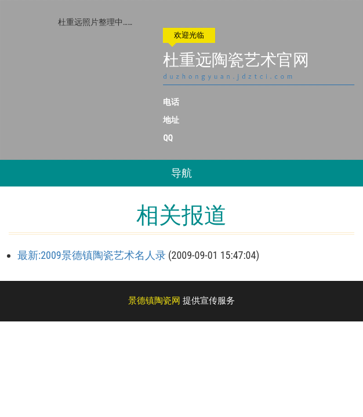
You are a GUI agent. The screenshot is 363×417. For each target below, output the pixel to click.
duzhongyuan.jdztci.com (229, 76)
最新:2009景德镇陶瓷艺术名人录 (91, 255)
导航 (181, 173)
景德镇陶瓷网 (154, 300)
